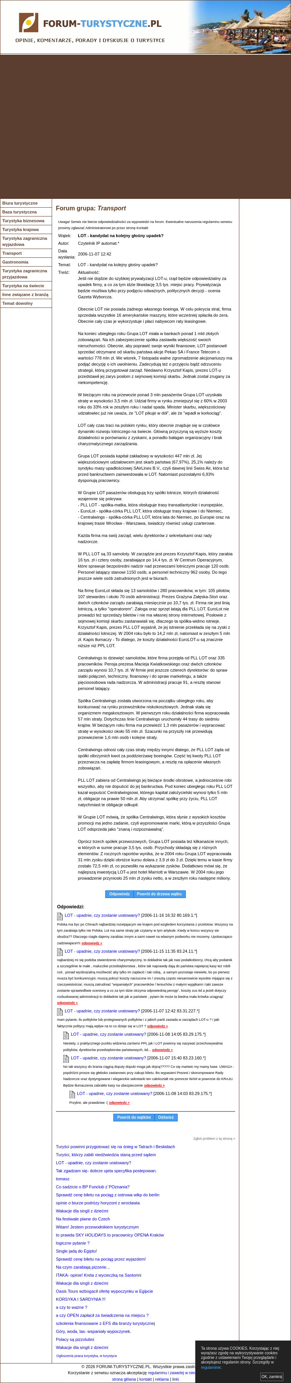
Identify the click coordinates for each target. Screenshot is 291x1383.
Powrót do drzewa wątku (159, 894)
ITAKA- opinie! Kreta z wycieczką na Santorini (98, 1275)
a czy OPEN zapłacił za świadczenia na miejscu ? (102, 1315)
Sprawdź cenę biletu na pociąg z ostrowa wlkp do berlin (107, 1195)
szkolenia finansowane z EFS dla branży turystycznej (105, 1323)
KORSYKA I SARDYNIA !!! (81, 1299)
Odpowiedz (119, 894)
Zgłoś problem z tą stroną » (214, 1139)
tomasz (62, 1178)
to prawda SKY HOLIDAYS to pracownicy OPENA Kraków (110, 1235)
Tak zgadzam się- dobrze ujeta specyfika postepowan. (106, 1170)
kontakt (145, 1379)
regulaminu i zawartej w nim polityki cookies (185, 1373)
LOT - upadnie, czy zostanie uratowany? (102, 915)
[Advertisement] (72, 127)
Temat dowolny (17, 303)
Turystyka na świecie (23, 285)
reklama (162, 1379)
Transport (12, 253)
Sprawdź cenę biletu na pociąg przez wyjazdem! (101, 1259)
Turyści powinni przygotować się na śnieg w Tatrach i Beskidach (115, 1146)
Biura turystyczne (20, 203)
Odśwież (166, 1117)
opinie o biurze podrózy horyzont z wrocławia (98, 1203)
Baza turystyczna (19, 212)
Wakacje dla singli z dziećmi (82, 1211)
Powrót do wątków (134, 1117)
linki (175, 1379)
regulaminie (211, 1367)
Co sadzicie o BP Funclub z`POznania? (92, 1186)
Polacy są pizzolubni (75, 1339)
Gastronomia (15, 262)
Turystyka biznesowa (23, 220)
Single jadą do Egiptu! (76, 1251)
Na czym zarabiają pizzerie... (83, 1267)
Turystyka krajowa (20, 229)
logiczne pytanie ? (73, 1243)
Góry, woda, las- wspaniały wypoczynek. (93, 1331)
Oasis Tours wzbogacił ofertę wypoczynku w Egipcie (104, 1291)
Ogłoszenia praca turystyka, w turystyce (86, 1356)
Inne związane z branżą (25, 294)
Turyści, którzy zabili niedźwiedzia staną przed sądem (106, 1154)
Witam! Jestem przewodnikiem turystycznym (97, 1227)
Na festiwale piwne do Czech (83, 1219)
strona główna (124, 1379)
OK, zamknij (272, 1377)
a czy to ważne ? (71, 1307)
